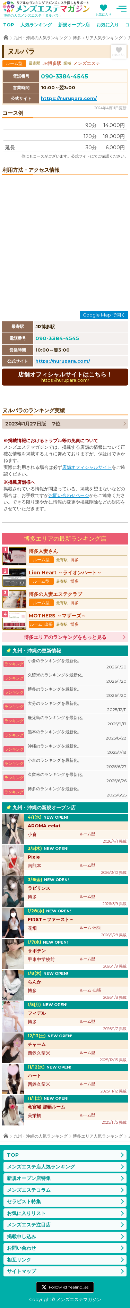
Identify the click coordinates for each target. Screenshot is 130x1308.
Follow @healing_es (68, 1287)
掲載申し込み (21, 1236)
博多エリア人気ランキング (98, 37)
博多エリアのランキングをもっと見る (65, 637)
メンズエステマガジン (46, 6)
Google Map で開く (104, 315)
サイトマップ (21, 1271)
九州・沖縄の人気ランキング (41, 37)
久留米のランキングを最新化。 (77, 678)
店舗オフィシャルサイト (87, 467)
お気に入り (103, 14)
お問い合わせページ (69, 495)
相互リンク (19, 1260)
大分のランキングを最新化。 (77, 707)
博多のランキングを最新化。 (77, 692)
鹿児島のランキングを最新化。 (77, 721)
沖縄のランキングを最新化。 (77, 749)
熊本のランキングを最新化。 (77, 735)
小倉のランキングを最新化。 (77, 664)
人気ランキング (36, 24)
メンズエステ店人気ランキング (41, 1167)
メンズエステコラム (29, 1190)
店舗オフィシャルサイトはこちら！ (65, 376)
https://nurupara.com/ (69, 98)
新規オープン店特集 (29, 1178)
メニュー (121, 8)
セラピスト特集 (24, 1201)
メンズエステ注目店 (29, 1225)
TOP (8, 24)
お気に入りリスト (26, 1213)
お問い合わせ (21, 1248)
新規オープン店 (74, 24)
